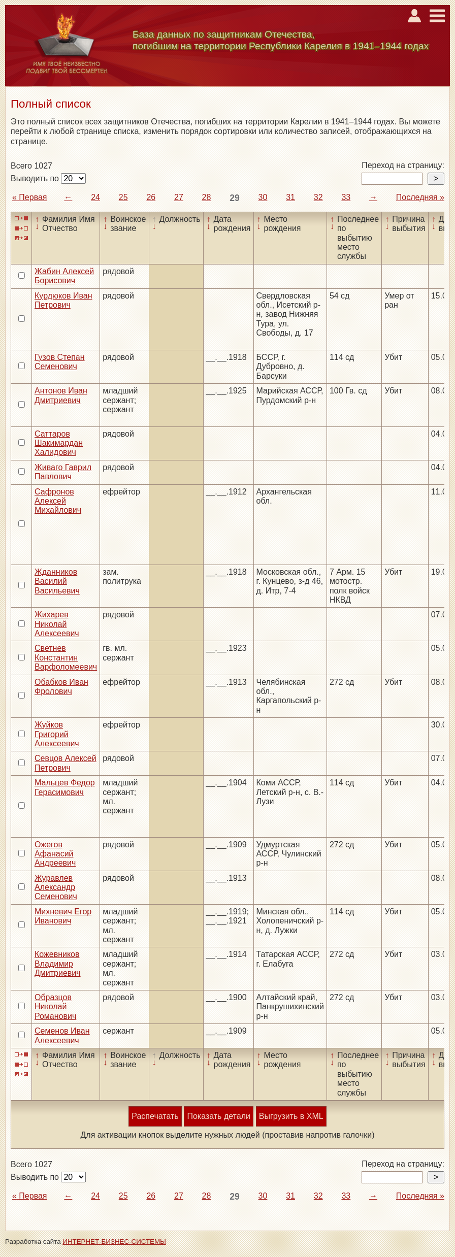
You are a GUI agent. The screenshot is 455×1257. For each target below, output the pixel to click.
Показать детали (218, 1116)
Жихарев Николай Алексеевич (57, 624)
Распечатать (155, 1116)
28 (206, 197)
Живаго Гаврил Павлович (63, 472)
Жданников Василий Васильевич (57, 581)
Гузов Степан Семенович (60, 362)
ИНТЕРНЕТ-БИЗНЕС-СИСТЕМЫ (114, 1241)
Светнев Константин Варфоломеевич (66, 657)
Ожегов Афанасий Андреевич (55, 854)
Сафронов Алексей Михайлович (58, 501)
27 (178, 197)
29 (235, 198)
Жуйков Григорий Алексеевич (57, 734)
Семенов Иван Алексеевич (62, 1035)
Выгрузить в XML (291, 1116)
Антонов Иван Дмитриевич (61, 395)
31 (290, 197)
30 (263, 197)
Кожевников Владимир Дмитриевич (58, 963)
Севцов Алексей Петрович (65, 763)
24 (95, 197)
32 (318, 197)
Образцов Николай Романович (55, 1006)
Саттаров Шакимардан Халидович (59, 443)
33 (345, 197)
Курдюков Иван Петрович (63, 300)
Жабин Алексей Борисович (64, 276)
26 (150, 197)
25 (123, 197)
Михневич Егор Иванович (63, 916)
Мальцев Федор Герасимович (65, 787)
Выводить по (36, 178)
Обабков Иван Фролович (61, 687)
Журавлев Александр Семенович (56, 887)
